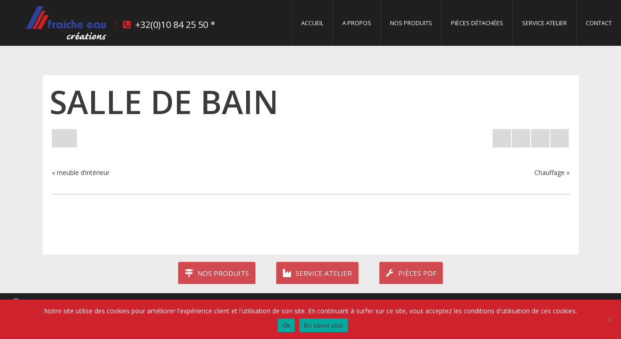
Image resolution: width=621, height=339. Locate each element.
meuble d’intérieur (83, 172)
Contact (599, 23)
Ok (286, 325)
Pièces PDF (411, 273)
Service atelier (317, 273)
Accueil (312, 23)
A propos (356, 23)
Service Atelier (544, 23)
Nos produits (411, 23)
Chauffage (549, 172)
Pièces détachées (477, 23)
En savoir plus (323, 325)
